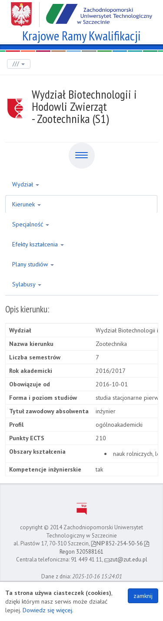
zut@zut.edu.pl (125, 559)
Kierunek (26, 204)
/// (19, 63)
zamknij (143, 596)
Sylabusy (26, 284)
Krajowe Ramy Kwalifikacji (81, 34)
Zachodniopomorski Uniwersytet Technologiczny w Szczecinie (81, 11)
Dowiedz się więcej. (48, 610)
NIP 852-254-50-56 (117, 543)
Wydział (25, 184)
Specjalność (30, 224)
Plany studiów (33, 264)
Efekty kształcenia (38, 244)
